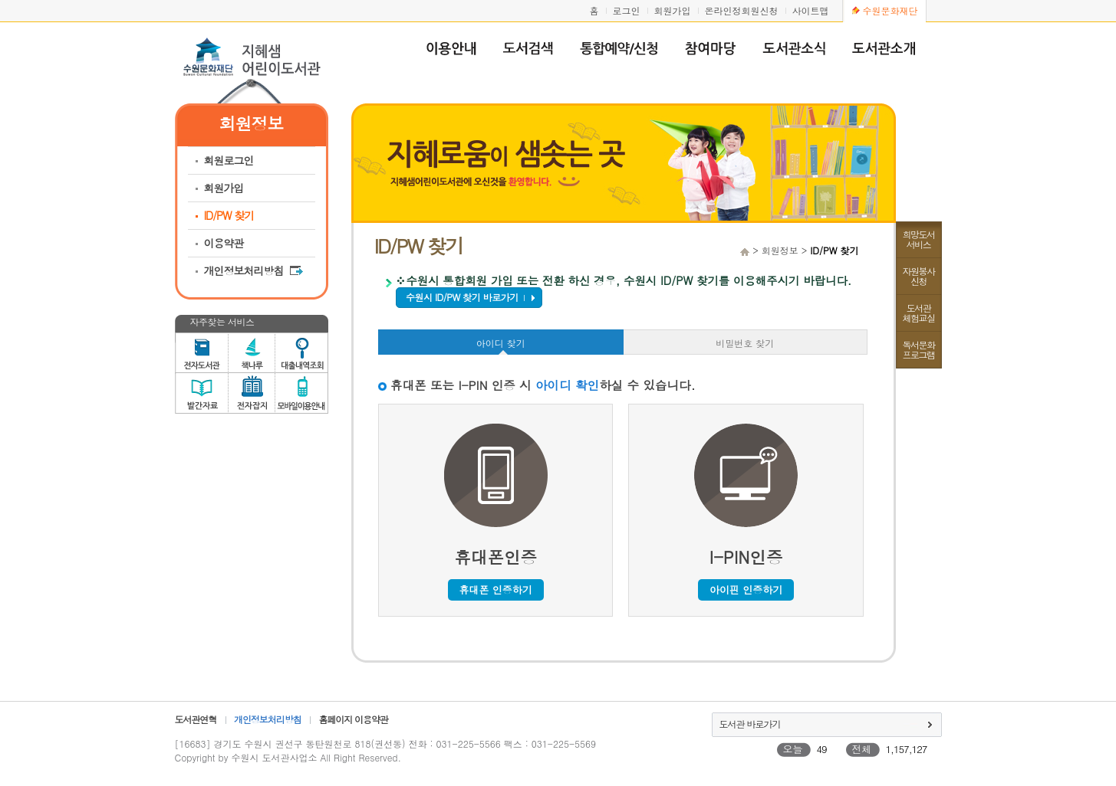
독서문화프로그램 (919, 349)
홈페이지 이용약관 (352, 718)
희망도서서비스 (919, 239)
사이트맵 (810, 10)
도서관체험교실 (919, 312)
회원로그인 (229, 160)
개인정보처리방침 (254, 270)
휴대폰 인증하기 (495, 589)
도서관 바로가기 (750, 723)
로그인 (626, 10)
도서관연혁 (196, 718)
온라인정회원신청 (742, 10)
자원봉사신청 (919, 275)
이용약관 (224, 243)
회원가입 (672, 10)
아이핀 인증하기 (745, 589)
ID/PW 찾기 (229, 215)
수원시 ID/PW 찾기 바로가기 (462, 296)
